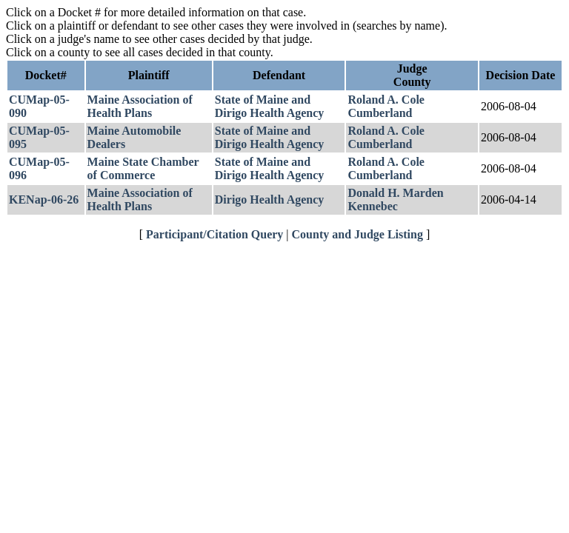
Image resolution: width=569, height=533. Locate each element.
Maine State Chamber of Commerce (143, 168)
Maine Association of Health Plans (140, 106)
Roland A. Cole (386, 99)
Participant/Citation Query (214, 234)
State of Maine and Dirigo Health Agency (270, 106)
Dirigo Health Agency (270, 199)
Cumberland (379, 113)
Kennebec (372, 206)
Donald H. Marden (395, 193)
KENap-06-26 (44, 199)
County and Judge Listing (357, 234)
